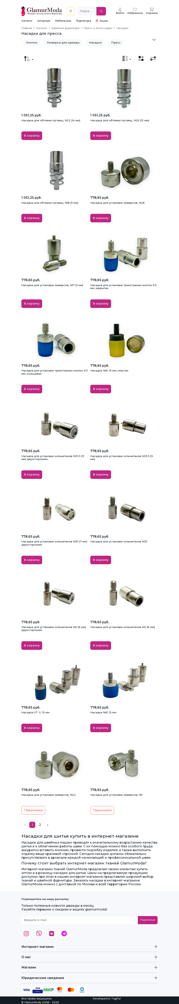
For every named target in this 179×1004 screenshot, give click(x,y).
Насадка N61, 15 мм (103, 712)
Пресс (116, 42)
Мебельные (63, 20)
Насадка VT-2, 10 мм (35, 712)
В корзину (32, 135)
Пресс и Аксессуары (98, 28)
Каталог (26, 20)
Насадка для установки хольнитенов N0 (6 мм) (122, 627)
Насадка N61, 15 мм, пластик (109, 370)
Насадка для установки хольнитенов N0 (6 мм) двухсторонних (53, 628)
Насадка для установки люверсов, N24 (48, 794)
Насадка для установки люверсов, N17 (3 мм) (52, 285)
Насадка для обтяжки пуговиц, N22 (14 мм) (50, 120)
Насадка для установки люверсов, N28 (117, 202)
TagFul (116, 998)
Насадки (95, 42)
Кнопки (31, 42)
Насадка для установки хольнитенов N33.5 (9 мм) (121, 457)
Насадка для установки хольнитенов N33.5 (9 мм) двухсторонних (52, 457)
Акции (102, 20)
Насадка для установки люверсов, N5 (116, 794)
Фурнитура (83, 20)
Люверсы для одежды (63, 42)
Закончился (33, 810)
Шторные (43, 20)
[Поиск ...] (87, 11)
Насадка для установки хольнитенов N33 (118, 541)
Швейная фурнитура (65, 28)
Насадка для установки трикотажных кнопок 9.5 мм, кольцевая (54, 372)
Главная (26, 28)
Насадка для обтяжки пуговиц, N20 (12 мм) (119, 120)
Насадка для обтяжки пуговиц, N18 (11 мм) (49, 202)
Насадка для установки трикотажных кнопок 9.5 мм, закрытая (123, 287)
